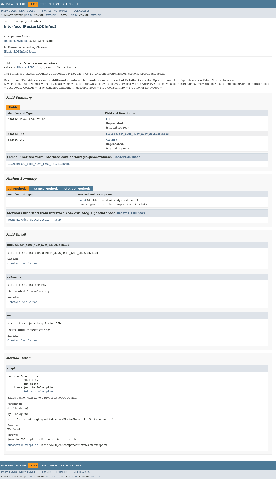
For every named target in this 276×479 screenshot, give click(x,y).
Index (69, 4)
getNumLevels (17, 219)
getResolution (40, 219)
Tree (43, 4)
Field (28, 15)
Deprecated (56, 4)
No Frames (60, 10)
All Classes (82, 10)
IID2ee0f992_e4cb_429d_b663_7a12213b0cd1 (39, 163)
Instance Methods (44, 188)
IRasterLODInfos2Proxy (20, 51)
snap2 (83, 200)
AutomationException (39, 391)
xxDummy (111, 139)
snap (57, 219)
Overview (7, 4)
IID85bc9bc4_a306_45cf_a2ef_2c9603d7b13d (137, 133)
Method (51, 15)
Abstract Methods (77, 188)
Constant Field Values (22, 263)
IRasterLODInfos (15, 40)
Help (78, 4)
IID (108, 118)
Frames (47, 10)
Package (21, 4)
